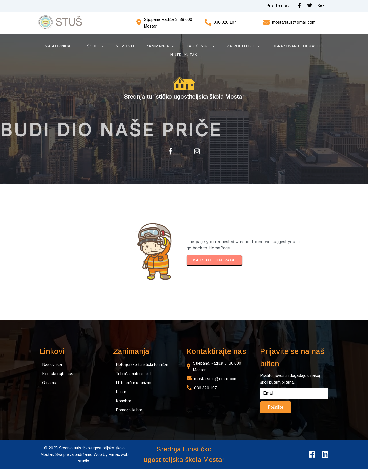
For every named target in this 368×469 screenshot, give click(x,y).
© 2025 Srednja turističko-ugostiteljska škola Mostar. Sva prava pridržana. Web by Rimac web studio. (84, 454)
